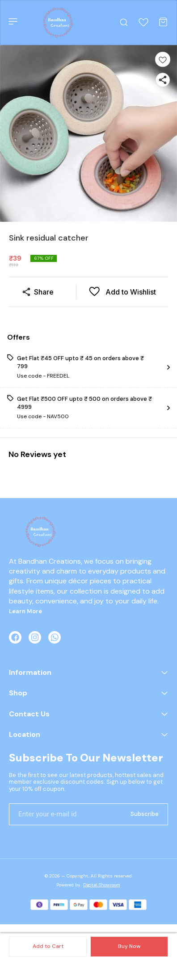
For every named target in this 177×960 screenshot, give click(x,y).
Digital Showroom (101, 885)
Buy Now (129, 946)
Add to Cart (48, 946)
